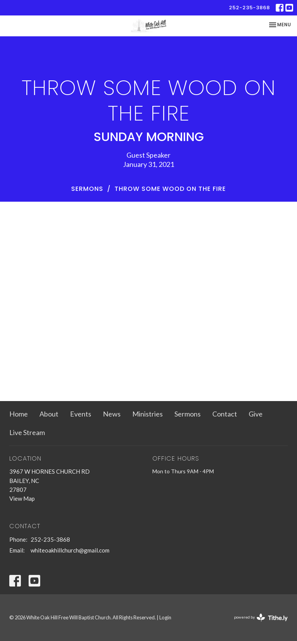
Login (165, 617)
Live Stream (27, 432)
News (112, 414)
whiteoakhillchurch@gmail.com (70, 550)
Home (18, 414)
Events (80, 414)
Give (256, 414)
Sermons (87, 188)
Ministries (147, 414)
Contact (224, 414)
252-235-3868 (249, 7)
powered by (261, 617)
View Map (22, 498)
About (48, 414)
